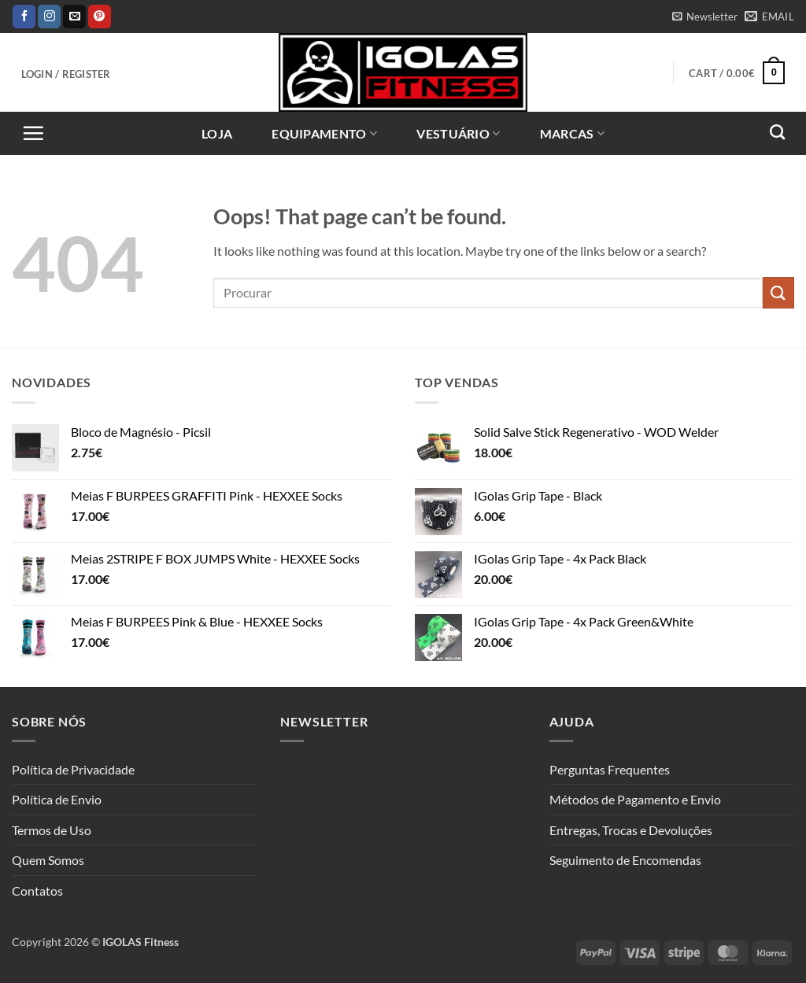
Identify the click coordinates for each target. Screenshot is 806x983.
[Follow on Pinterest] (99, 16)
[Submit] (778, 292)
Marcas (572, 134)
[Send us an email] (74, 16)
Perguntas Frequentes (609, 769)
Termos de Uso (51, 829)
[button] (704, 16)
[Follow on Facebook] (24, 16)
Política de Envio (57, 799)
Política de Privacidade (73, 769)
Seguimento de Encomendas (625, 859)
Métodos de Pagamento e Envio (635, 799)
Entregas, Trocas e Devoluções (630, 829)
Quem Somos (48, 859)
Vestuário (458, 134)
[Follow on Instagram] (49, 16)
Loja (217, 133)
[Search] (777, 132)
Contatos (37, 890)
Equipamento (324, 134)
